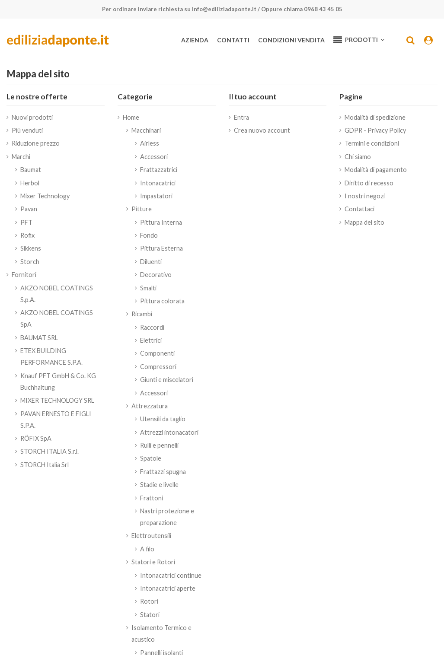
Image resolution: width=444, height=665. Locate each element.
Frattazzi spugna (163, 471)
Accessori (154, 156)
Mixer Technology (45, 196)
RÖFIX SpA (35, 438)
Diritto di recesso (369, 183)
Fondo (149, 235)
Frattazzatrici (158, 169)
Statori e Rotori (153, 562)
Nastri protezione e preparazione (167, 516)
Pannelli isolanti (161, 652)
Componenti (157, 353)
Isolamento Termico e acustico (161, 633)
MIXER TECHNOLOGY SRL (57, 400)
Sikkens (30, 248)
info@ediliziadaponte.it (224, 9)
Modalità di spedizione (375, 117)
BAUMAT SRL (39, 337)
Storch (29, 261)
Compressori (158, 366)
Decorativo (156, 274)
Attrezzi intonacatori (169, 432)
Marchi (21, 156)
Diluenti (151, 261)
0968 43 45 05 (323, 9)
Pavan (28, 209)
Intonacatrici (158, 183)
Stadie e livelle (159, 484)
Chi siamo (358, 156)
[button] (359, 40)
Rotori (149, 601)
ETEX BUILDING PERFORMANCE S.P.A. (51, 356)
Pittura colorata (162, 301)
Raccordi (152, 327)
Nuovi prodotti (32, 117)
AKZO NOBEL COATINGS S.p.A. (56, 293)
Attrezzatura (149, 406)
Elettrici (151, 340)
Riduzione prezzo (36, 143)
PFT (26, 222)
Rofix (27, 235)
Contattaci (359, 209)
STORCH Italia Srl (44, 464)
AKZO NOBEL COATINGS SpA (56, 318)
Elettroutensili (151, 535)
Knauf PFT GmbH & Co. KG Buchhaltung (58, 381)
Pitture (141, 209)
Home (131, 117)
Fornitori (24, 274)
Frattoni (151, 498)
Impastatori (156, 196)
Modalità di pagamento (376, 169)
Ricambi (141, 314)
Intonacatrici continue (170, 575)
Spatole (150, 458)
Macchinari (146, 130)
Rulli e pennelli (159, 445)
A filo (147, 549)
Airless (149, 143)
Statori (150, 614)
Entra (241, 117)
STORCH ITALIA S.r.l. (49, 451)
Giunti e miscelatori (166, 379)
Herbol (29, 183)
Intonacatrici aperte (167, 588)
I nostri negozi (365, 196)
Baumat (30, 169)
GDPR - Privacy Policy (375, 130)
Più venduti (27, 130)
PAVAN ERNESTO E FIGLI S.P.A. (55, 419)
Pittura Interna (161, 222)
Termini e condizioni (372, 143)
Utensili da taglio (162, 419)
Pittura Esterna (161, 248)
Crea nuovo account (262, 130)
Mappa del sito (364, 222)
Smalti (148, 288)
